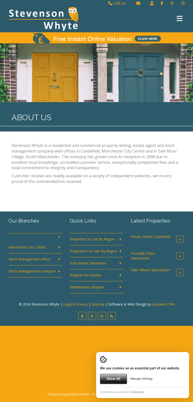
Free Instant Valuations (88, 263)
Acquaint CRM (163, 304)
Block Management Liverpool (32, 271)
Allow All (113, 379)
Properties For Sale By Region (93, 251)
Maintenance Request (87, 287)
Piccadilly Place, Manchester (143, 256)
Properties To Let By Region (92, 239)
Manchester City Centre (27, 247)
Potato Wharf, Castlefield (151, 237)
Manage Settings (141, 378)
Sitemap (97, 304)
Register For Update (86, 275)
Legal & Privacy (75, 304)
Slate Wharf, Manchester (150, 270)
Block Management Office (29, 259)
